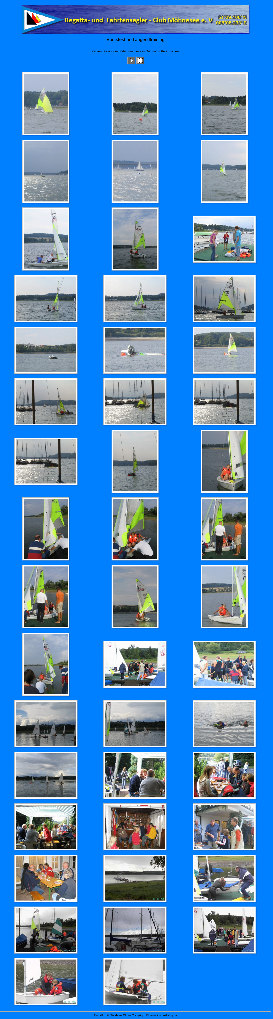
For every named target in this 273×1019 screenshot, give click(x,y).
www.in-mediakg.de (163, 1015)
